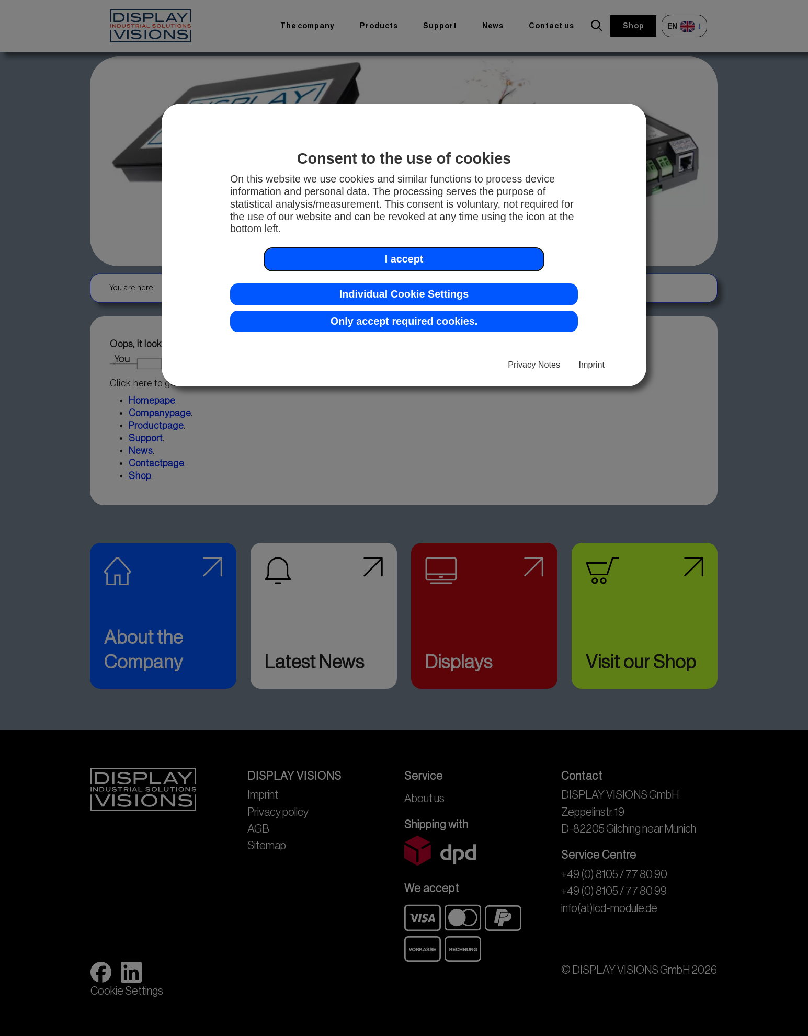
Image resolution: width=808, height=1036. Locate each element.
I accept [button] (404, 259)
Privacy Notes (534, 364)
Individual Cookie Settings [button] (404, 294)
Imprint (592, 364)
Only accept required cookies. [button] (404, 321)
